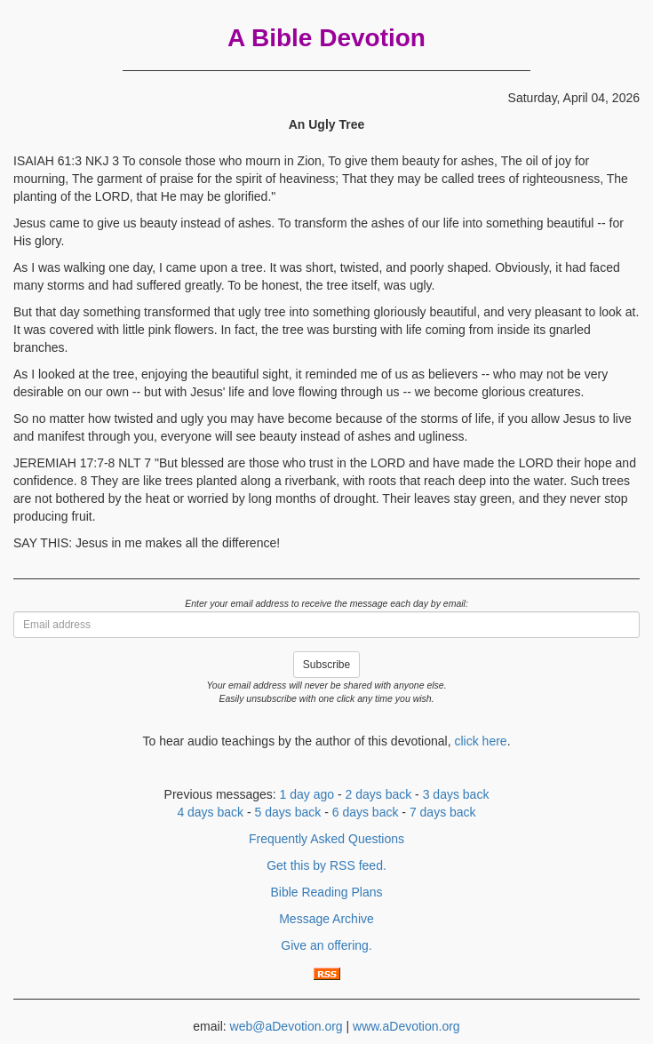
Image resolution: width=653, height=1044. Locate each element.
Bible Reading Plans (326, 892)
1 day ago (307, 794)
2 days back (379, 794)
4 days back (210, 812)
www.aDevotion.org (406, 1026)
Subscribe (326, 664)
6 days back (365, 812)
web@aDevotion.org (286, 1026)
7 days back (443, 812)
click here (480, 741)
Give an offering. (326, 945)
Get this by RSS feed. (326, 865)
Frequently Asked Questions (326, 839)
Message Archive (326, 919)
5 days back (288, 812)
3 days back (456, 794)
